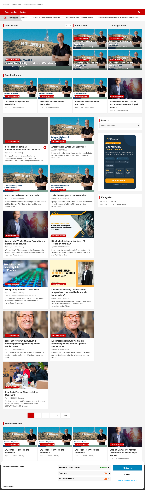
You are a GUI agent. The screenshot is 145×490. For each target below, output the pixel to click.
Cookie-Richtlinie (8, 486)
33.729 (55, 415)
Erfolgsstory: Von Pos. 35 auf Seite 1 (23, 289)
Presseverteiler (11, 12)
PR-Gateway (20, 67)
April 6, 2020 (9, 153)
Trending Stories (118, 25)
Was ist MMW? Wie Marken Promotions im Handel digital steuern (124, 104)
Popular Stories (13, 75)
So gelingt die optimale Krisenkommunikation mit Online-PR (22, 148)
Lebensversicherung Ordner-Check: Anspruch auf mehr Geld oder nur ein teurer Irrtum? (69, 292)
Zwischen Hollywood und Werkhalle (50, 18)
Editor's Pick (81, 25)
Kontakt (23, 12)
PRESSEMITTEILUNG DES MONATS (112, 205)
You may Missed (13, 423)
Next (65, 415)
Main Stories (11, 25)
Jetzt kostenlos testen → (119, 181)
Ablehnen (127, 474)
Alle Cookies (127, 468)
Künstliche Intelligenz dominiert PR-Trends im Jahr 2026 (68, 242)
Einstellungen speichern (127, 480)
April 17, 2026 (10, 67)
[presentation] (67, 25)
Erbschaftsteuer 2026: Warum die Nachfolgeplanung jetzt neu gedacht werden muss (22, 344)
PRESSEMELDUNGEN (12, 59)
